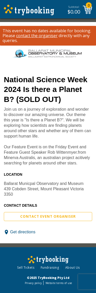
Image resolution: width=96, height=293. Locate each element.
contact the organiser (37, 35)
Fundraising (50, 267)
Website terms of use (59, 283)
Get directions (22, 232)
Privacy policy (33, 283)
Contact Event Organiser (48, 216)
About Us (72, 267)
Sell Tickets (25, 267)
